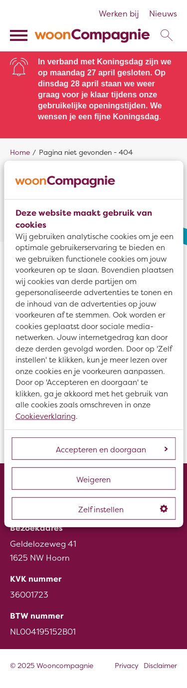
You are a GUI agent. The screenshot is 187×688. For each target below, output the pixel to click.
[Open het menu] (20, 35)
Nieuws (163, 14)
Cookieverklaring (45, 416)
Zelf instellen (123, 510)
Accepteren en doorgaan (112, 449)
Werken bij (119, 14)
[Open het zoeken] (166, 35)
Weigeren (93, 479)
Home (20, 152)
